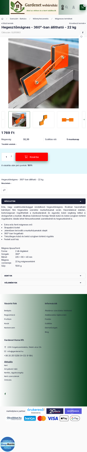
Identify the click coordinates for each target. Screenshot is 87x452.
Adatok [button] (8, 276)
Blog (47, 332)
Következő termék (77, 23)
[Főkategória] (2, 19)
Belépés (7, 310)
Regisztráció (9, 315)
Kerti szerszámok (11, 376)
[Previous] (3, 119)
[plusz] (11, 155)
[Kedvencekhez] (81, 36)
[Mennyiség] (6, 157)
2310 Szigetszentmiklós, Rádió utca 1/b (24, 347)
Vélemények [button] (10, 283)
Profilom (7, 319)
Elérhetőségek (51, 327)
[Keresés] (66, 7)
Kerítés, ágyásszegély (13, 373)
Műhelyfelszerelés (41, 19)
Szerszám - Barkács (18, 19)
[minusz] (11, 159)
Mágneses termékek (63, 19)
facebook (5, 394)
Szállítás (48, 323)
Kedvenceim (9, 327)
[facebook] (83, 32)
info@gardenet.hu (15, 351)
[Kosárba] (31, 157)
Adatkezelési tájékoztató (55, 315)
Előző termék (8, 23)
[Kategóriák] (3, 7)
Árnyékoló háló (10, 369)
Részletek (5, 183)
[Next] (84, 119)
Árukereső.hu (35, 413)
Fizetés (48, 319)
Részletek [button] (9, 201)
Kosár (6, 323)
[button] (43, 73)
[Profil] (73, 7)
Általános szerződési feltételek (58, 310)
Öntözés (8, 380)
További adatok (8, 144)
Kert (6, 365)
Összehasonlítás (4, 190)
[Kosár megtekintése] (83, 7)
